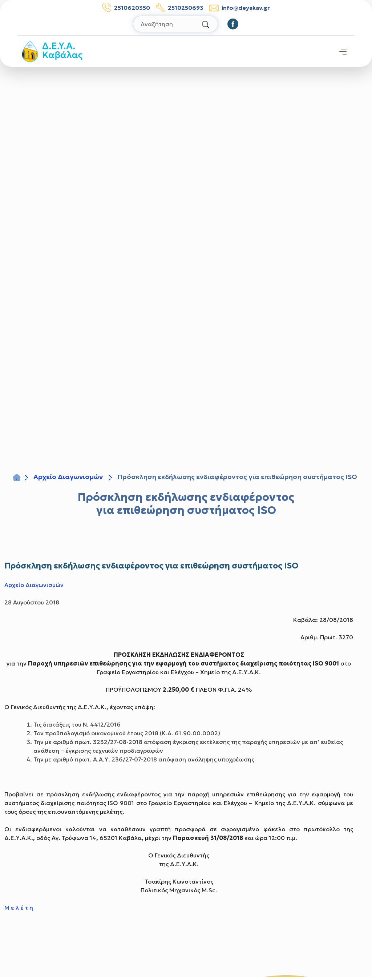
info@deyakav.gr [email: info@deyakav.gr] (239, 8)
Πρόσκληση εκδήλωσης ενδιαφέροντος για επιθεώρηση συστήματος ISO (186, 504)
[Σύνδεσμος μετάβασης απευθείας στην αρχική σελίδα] (52, 50)
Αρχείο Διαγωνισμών (68, 477)
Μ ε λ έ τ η (18, 907)
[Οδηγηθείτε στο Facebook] (232, 24)
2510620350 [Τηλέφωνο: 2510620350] (126, 7)
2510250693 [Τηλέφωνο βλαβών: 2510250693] (179, 7)
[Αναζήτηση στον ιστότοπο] (175, 24)
